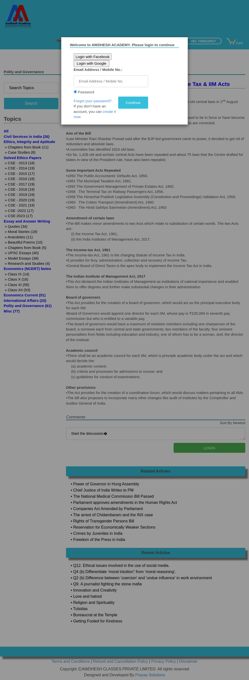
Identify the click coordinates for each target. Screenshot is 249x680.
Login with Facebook (93, 57)
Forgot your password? (93, 101)
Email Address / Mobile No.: (98, 69)
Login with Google (92, 63)
